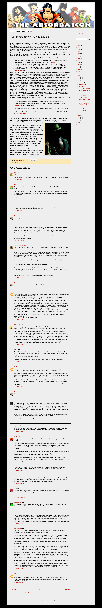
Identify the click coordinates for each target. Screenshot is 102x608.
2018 (78, 62)
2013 (78, 73)
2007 (78, 120)
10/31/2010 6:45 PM (19, 287)
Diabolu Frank (17, 502)
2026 (78, 45)
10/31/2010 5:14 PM (19, 277)
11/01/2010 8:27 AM (19, 344)
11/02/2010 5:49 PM (19, 470)
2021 (78, 56)
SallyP (15, 184)
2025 (78, 47)
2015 (78, 69)
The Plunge (81, 108)
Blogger (58, 600)
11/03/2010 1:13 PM (19, 483)
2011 (78, 78)
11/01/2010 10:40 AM (19, 362)
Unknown (16, 292)
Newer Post (13, 589)
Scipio (15, 172)
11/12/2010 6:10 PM (19, 569)
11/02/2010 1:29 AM (19, 421)
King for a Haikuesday (83, 97)
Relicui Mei (80, 33)
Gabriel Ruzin (17, 528)
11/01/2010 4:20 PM (19, 396)
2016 (78, 67)
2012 (78, 75)
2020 (78, 58)
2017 (78, 64)
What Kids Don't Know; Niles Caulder (84, 94)
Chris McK (16, 225)
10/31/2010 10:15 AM (19, 179)
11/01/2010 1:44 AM (19, 319)
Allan (15, 475)
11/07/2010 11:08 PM (19, 497)
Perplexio (16, 366)
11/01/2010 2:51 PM (19, 386)
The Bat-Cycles (82, 110)
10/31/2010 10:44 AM (19, 200)
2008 (78, 118)
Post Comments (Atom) (23, 592)
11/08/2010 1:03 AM (19, 508)
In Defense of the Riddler (84, 88)
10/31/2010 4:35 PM (19, 240)
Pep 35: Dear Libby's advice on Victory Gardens (83, 105)
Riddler (16, 162)
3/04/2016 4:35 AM (18, 582)
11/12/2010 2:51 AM (19, 523)
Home (40, 589)
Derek (15, 436)
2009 (78, 115)
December (81, 82)
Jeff (15, 488)
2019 (78, 60)
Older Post (68, 589)
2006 (78, 122)
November (81, 84)
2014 (78, 71)
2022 (78, 53)
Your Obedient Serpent (20, 245)
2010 (78, 80)
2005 (78, 124)
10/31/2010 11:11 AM (19, 210)
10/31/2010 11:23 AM (19, 220)
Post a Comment (16, 586)
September (82, 113)
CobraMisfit (17, 324)
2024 (78, 49)
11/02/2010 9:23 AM (19, 431)
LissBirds (16, 401)
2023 (78, 51)
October (81, 86)
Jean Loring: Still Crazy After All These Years (84, 100)
